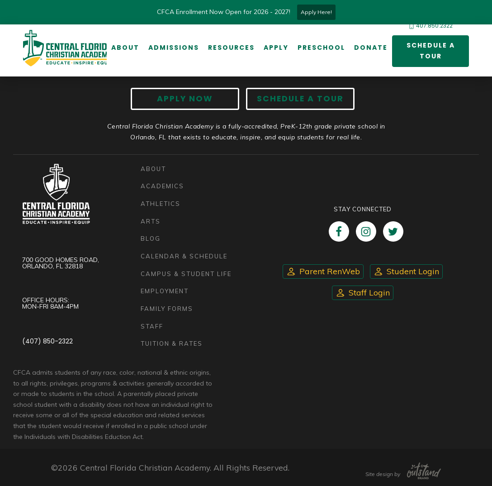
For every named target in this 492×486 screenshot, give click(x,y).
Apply (276, 47)
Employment (165, 291)
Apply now (185, 98)
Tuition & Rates (172, 343)
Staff (152, 326)
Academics (162, 186)
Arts (151, 221)
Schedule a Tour (431, 51)
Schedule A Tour (300, 98)
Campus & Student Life (186, 273)
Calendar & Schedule (184, 256)
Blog (151, 238)
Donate (371, 47)
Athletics (160, 203)
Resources (231, 47)
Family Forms (167, 308)
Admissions (173, 47)
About (125, 47)
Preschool (321, 47)
